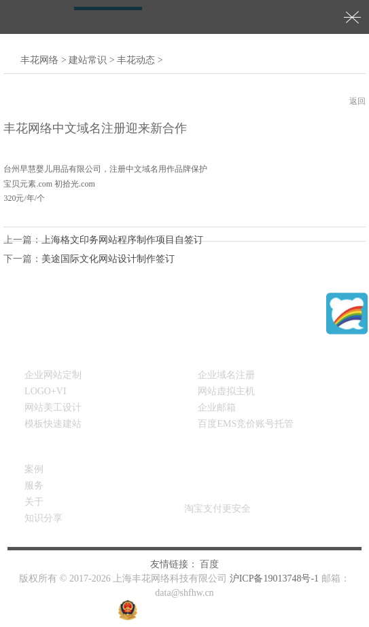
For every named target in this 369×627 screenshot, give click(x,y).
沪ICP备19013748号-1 (274, 578)
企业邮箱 (217, 407)
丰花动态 (136, 60)
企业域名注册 (226, 375)
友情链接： (174, 564)
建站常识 (88, 60)
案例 (33, 469)
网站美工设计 (53, 407)
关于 (33, 502)
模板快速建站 (53, 424)
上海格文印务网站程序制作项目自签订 (122, 240)
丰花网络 (39, 60)
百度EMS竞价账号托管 (246, 424)
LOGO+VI (45, 391)
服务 (33, 485)
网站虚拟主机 (226, 391)
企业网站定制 (53, 375)
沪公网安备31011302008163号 (202, 610)
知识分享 (43, 518)
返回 (357, 101)
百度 (209, 564)
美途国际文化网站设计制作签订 (108, 259)
